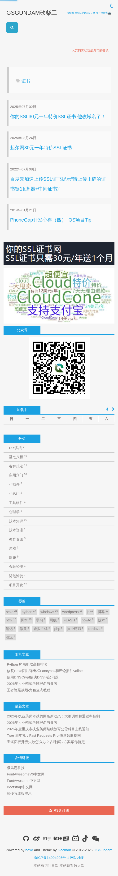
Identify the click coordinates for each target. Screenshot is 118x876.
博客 (103, 611)
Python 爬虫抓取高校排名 (27, 664)
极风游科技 (16, 768)
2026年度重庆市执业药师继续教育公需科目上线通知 (48, 729)
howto (88, 620)
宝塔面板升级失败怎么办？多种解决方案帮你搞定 (46, 742)
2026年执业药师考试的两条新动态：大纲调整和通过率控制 (53, 716)
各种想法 (18, 466)
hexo (11, 611)
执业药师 (75, 628)
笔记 (10, 628)
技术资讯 (17, 530)
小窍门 (15, 493)
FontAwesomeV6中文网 (25, 774)
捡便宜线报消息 (19, 793)
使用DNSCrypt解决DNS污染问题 (33, 677)
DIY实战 (16, 447)
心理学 (15, 511)
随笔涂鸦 (17, 575)
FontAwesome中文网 (23, 781)
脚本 (26, 620)
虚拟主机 (41, 628)
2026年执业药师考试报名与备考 (32, 684)
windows (49, 611)
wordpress (72, 611)
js (90, 611)
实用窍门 (18, 475)
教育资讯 (17, 539)
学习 (40, 620)
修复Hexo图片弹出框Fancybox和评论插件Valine (45, 671)
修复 (24, 628)
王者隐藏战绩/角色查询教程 (28, 690)
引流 (10, 637)
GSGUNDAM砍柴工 (31, 13)
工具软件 (17, 502)
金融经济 (17, 566)
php (58, 628)
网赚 (13, 557)
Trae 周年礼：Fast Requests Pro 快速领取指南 (44, 735)
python (29, 611)
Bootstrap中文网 (20, 787)
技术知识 (18, 520)
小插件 (15, 484)
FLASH (70, 620)
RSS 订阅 (61, 810)
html (11, 620)
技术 (102, 620)
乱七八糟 (18, 457)
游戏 (13, 548)
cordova (95, 628)
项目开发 (18, 585)
